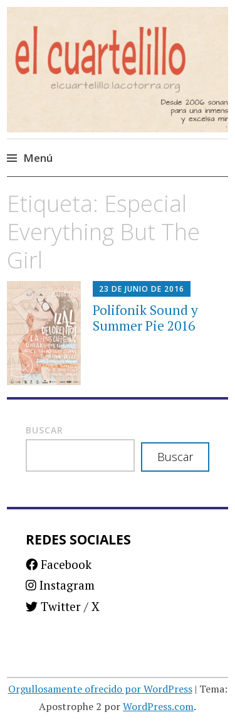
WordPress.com (158, 706)
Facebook (58, 564)
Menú (38, 158)
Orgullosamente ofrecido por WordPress (100, 689)
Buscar (44, 430)
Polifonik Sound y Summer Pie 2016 (145, 317)
